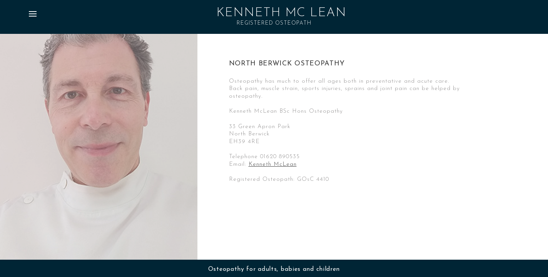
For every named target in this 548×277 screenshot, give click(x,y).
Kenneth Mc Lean (281, 13)
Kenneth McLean (273, 164)
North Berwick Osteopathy (287, 63)
